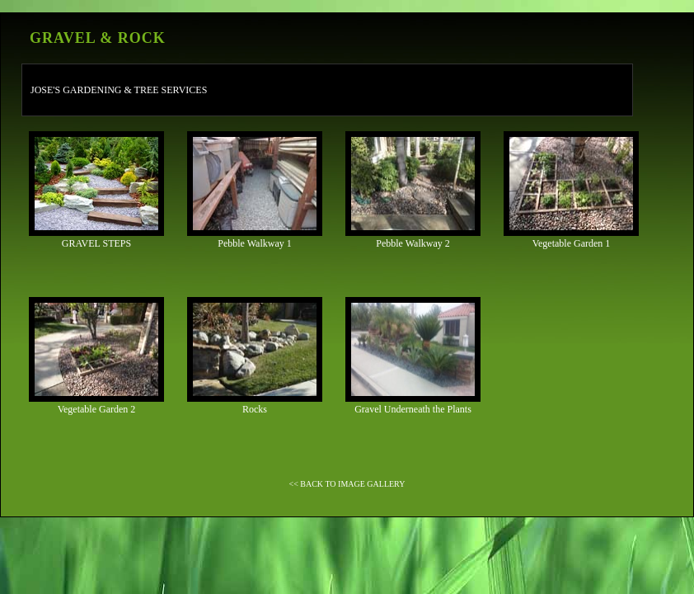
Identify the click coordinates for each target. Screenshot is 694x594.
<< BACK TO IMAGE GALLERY (347, 483)
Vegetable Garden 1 (571, 190)
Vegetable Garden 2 (96, 356)
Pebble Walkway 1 (254, 190)
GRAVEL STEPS (96, 190)
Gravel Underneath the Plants (413, 356)
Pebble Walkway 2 (413, 190)
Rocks (254, 356)
